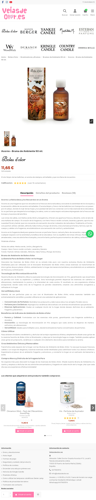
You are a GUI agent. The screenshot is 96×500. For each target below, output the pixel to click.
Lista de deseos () (88, 2)
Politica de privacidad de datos (15, 481)
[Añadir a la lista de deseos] (38, 494)
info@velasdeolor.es (60, 473)
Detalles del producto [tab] (48, 193)
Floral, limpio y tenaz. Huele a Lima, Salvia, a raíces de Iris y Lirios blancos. (71, 424)
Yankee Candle (24, 415)
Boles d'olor (71, 413)
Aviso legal (7, 455)
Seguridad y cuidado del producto (17, 462)
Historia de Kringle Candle (13, 472)
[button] (44, 435)
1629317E (25, 417)
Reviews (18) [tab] (69, 193)
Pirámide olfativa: (8, 241)
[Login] (75, 13)
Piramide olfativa (10, 475)
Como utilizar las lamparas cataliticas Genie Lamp (23, 478)
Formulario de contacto (12, 485)
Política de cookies (10, 465)
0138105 (71, 415)
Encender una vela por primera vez (17, 468)
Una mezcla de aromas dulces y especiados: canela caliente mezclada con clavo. (25, 426)
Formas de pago (9, 459)
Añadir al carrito (23, 494)
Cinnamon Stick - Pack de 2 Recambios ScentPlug (24, 412)
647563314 (56, 470)
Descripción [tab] (26, 193)
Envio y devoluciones (11, 452)
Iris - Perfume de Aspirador (71, 411)
